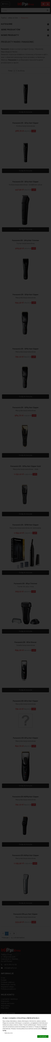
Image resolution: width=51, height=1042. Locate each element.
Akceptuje (42, 1036)
